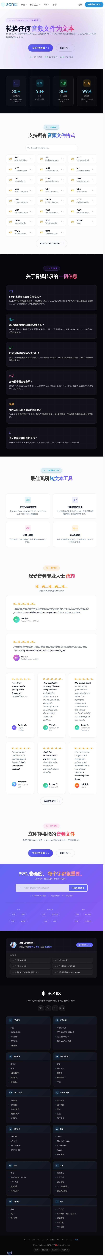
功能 (12, 1028)
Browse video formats (51, 243)
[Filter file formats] (51, 147)
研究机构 (14, 1078)
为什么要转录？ (63, 1187)
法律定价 (14, 1119)
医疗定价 (60, 1119)
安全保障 (60, 1228)
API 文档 (14, 1142)
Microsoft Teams (63, 1142)
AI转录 (49, 1001)
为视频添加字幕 (63, 1037)
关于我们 (60, 1210)
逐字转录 (14, 1042)
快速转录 (14, 1037)
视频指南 (48, 947)
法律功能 (14, 1105)
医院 (59, 1114)
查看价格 (65, 48)
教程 (37, 947)
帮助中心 (31, 947)
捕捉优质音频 (62, 1191)
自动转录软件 (16, 1033)
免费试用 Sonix (94, 4)
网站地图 (45, 1250)
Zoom (59, 1137)
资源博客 (14, 1187)
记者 (59, 1065)
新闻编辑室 (15, 1074)
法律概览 (14, 1101)
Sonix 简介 (14, 1182)
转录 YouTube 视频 (64, 1042)
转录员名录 (15, 1191)
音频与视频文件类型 (18, 1178)
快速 (60, 1001)
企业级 (13, 1065)
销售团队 (14, 1082)
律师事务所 (15, 1114)
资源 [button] (45, 4)
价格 (55, 4)
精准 (66, 1001)
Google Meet (62, 1146)
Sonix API (14, 1137)
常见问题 (60, 1178)
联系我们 (60, 1223)
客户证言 (14, 1219)
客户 (12, 1214)
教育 (12, 1069)
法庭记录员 (15, 1110)
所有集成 (60, 1155)
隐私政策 (55, 1250)
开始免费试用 (77, 888)
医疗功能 (60, 1105)
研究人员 (60, 1069)
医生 (59, 1110)
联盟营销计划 (16, 1151)
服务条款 (65, 1250)
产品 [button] (23, 4)
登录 (80, 4)
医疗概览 (60, 1101)
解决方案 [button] (34, 4)
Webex (59, 1151)
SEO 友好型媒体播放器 (65, 1033)
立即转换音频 (40, 48)
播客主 (59, 1074)
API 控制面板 (15, 1146)
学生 (59, 1082)
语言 (12, 1173)
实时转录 (14, 1046)
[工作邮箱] (46, 888)
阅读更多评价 (51, 801)
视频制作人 (61, 1078)
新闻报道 (60, 1219)
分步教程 (60, 1182)
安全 (73, 1001)
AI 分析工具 (61, 1028)
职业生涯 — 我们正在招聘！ (67, 1214)
